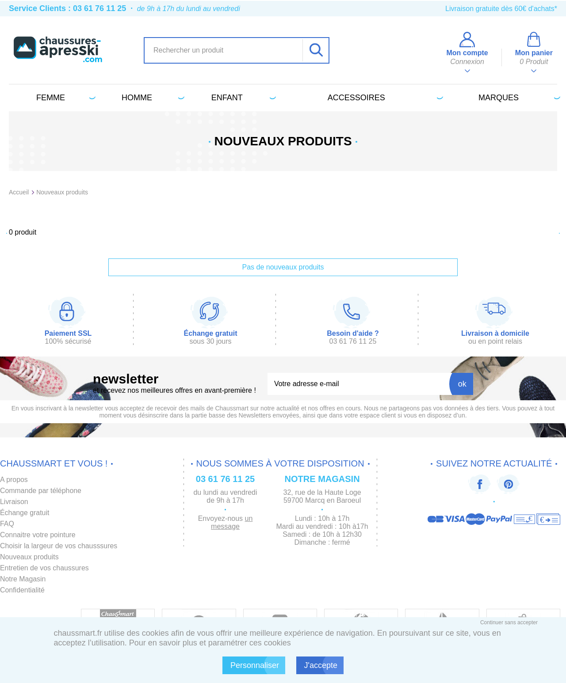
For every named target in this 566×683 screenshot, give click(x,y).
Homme (151, 97)
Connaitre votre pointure (38, 535)
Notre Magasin (23, 579)
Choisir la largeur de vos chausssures (59, 546)
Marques (517, 97)
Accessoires (384, 97)
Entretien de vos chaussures (44, 568)
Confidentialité (22, 590)
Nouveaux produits (29, 557)
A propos (14, 479)
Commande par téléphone (41, 490)
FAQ (7, 523)
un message (231, 522)
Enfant (242, 97)
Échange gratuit (25, 512)
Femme (64, 97)
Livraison (14, 501)
